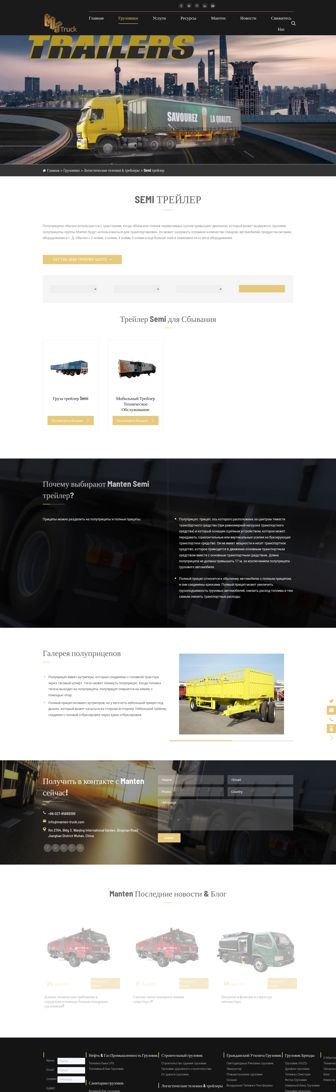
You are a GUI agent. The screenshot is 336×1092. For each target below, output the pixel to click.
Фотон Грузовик (296, 1080)
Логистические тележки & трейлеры (112, 170)
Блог (326, 1074)
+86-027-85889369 (104, 6)
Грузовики (128, 17)
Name (50, 1060)
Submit (169, 838)
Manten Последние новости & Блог (168, 895)
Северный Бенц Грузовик (302, 1085)
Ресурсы (188, 17)
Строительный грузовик (182, 1055)
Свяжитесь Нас (281, 23)
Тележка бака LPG (101, 1063)
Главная (96, 17)
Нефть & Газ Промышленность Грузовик (123, 1055)
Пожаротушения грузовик (245, 1074)
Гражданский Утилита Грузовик (254, 1055)
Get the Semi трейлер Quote (82, 259)
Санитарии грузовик (106, 1082)
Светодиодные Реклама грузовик (250, 1063)
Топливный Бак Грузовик (106, 1069)
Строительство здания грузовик (183, 1063)
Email (50, 1070)
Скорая (232, 1080)
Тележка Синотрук (298, 1074)
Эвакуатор (234, 1069)
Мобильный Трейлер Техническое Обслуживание (135, 404)
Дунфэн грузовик (297, 1069)
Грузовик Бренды (300, 1055)
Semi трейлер (154, 170)
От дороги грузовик (175, 1074)
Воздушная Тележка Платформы (250, 1085)
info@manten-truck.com (149, 6)
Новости (248, 17)
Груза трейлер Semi (70, 398)
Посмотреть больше (71, 420)
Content (51, 1079)
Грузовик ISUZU (296, 1063)
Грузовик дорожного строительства (186, 1069)
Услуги (159, 17)
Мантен (218, 17)
